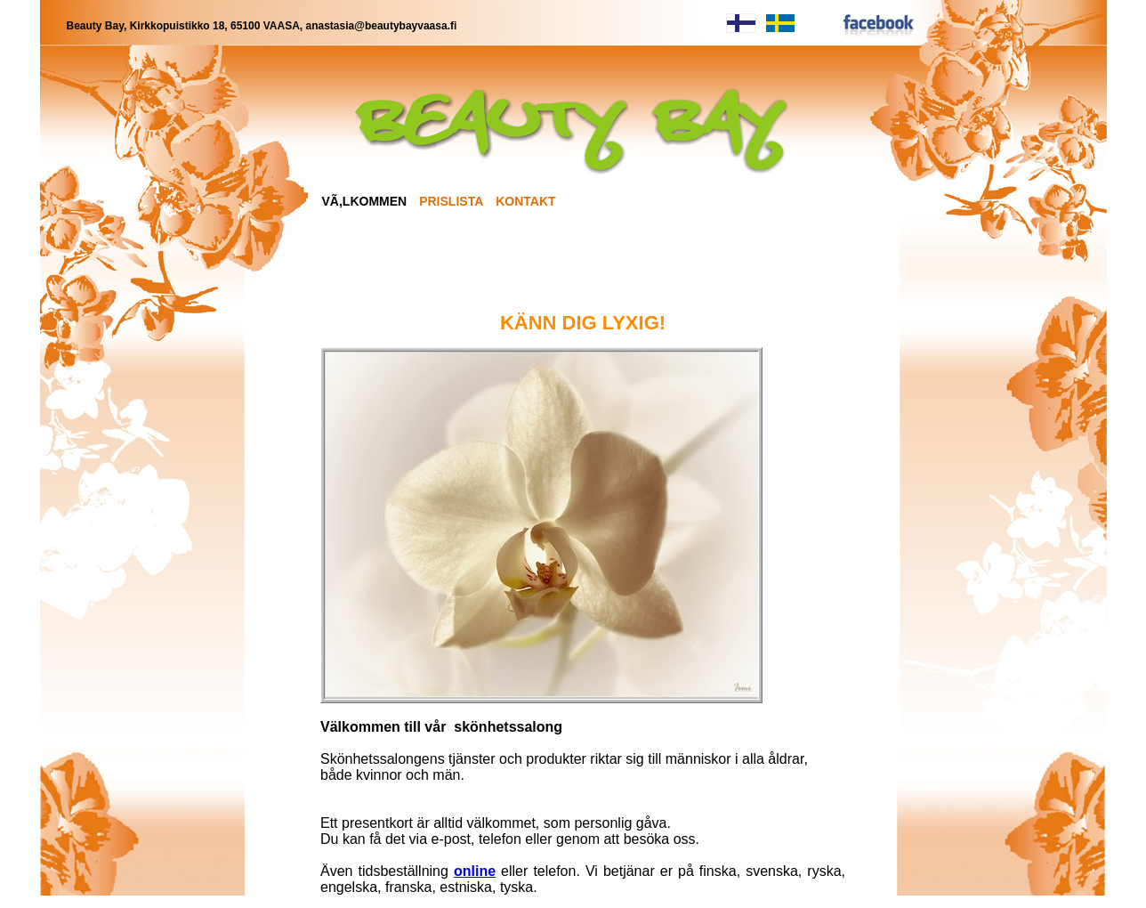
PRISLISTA (451, 201)
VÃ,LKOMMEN (365, 201)
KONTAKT (525, 201)
